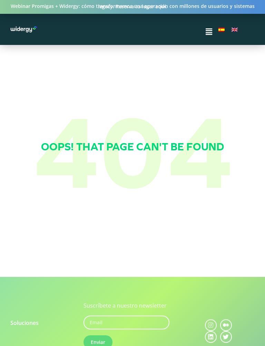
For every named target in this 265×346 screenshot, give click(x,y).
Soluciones (24, 323)
